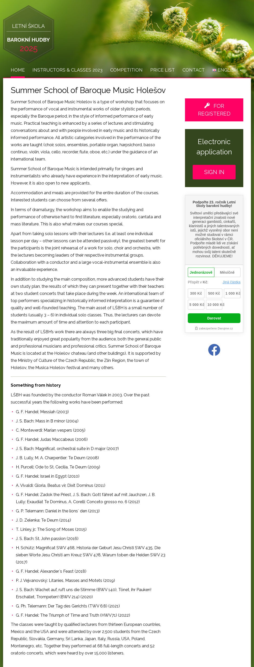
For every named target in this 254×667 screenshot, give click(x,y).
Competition (126, 70)
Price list (162, 70)
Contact (193, 70)
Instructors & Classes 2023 (67, 70)
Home (18, 70)
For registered (214, 110)
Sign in (214, 172)
